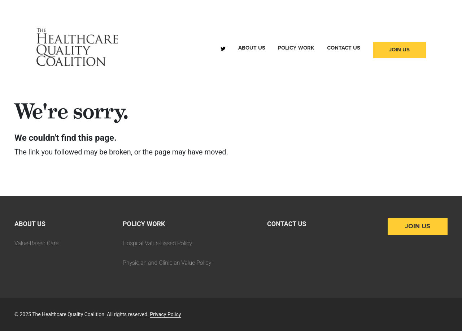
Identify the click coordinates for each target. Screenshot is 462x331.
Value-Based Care (36, 243)
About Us (251, 47)
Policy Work (296, 47)
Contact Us (343, 47)
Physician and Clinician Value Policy (167, 262)
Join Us (399, 49)
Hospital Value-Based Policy (157, 243)
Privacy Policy (165, 314)
